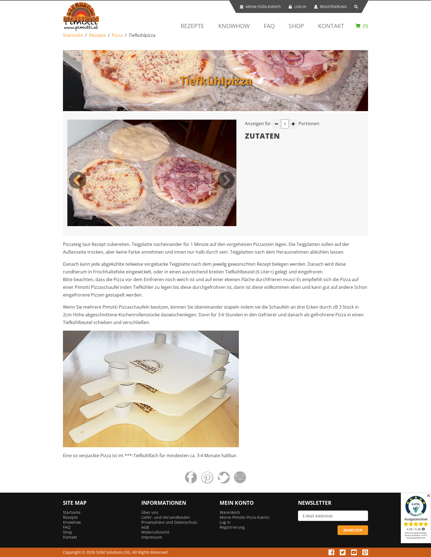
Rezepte (192, 26)
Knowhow (234, 26)
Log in (225, 522)
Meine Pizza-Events (260, 6)
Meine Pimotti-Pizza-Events (244, 517)
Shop (296, 26)
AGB (145, 527)
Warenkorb (230, 512)
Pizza (117, 35)
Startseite (73, 35)
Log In (297, 6)
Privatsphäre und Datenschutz (169, 522)
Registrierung (330, 6)
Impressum (151, 537)
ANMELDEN (352, 530)
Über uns (149, 512)
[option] (152, 172)
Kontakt (331, 26)
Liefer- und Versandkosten (165, 517)
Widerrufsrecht (155, 532)
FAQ (269, 26)
